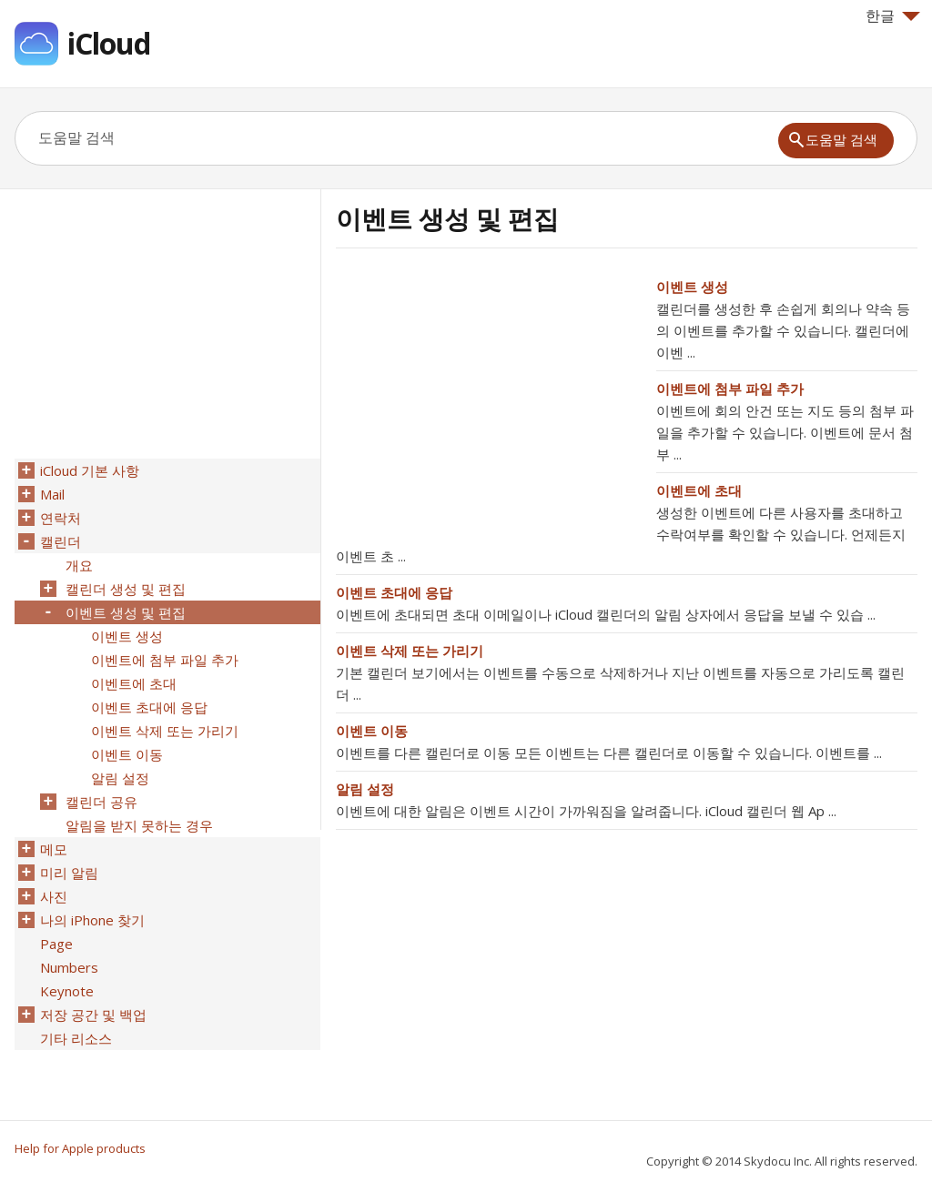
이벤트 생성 (692, 287)
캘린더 (60, 541)
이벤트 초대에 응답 (394, 592)
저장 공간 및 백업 (93, 1014)
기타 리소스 (76, 1038)
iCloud (108, 43)
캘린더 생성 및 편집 (126, 589)
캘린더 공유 (101, 802)
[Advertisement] (489, 403)
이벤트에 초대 (699, 490)
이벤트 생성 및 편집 (126, 612)
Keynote (67, 991)
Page (56, 943)
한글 (893, 15)
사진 (53, 896)
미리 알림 (69, 873)
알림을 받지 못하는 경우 (139, 825)
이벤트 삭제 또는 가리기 (409, 650)
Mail (52, 494)
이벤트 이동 (372, 731)
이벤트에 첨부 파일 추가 (730, 388)
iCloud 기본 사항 (89, 470)
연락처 (60, 518)
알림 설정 (365, 789)
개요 (79, 565)
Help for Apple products (80, 1148)
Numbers (69, 967)
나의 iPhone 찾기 (92, 920)
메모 (53, 849)
